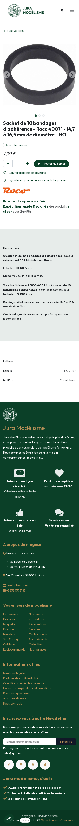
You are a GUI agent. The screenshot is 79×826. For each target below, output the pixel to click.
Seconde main (38, 639)
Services (34, 629)
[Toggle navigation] (71, 10)
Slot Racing (10, 639)
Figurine (8, 629)
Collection (36, 644)
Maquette (9, 624)
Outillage (9, 644)
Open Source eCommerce (58, 820)
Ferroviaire (10, 614)
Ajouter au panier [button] (51, 164)
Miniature (9, 634)
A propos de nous (15, 698)
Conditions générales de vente (23, 683)
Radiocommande (14, 649)
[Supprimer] (8, 163)
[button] (7, 74)
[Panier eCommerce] (61, 10)
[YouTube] (33, 765)
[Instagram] (21, 765)
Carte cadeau (38, 634)
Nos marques (37, 649)
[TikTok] (45, 765)
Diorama (9, 619)
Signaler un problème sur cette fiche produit (35, 180)
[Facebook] (9, 765)
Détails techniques (16, 145)
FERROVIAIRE (13, 31)
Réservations (38, 624)
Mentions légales (14, 673)
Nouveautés (37, 614)
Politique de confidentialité (20, 678)
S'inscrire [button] (66, 742)
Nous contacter (13, 703)
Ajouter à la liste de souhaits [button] (24, 173)
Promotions (37, 619)
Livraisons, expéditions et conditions (27, 688)
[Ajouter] (27, 163)
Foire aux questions (16, 693)
